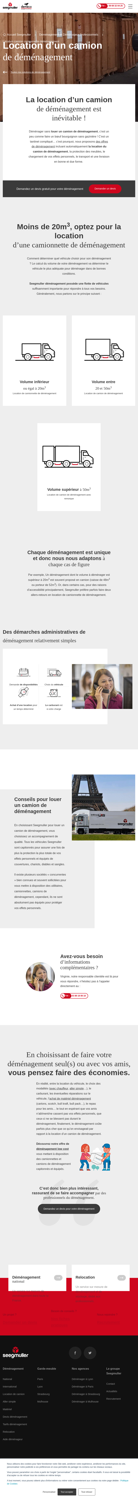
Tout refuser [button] (86, 1492)
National (7, 1388)
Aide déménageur (13, 1449)
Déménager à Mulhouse (85, 1411)
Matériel (7, 1419)
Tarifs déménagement (15, 1434)
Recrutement (113, 1408)
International (10, 1396)
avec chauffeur (59, 1088)
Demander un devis (105, 188)
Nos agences (80, 1378)
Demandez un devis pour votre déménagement (69, 1208)
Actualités (111, 1401)
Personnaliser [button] (49, 1492)
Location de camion (14, 1404)
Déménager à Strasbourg (86, 1404)
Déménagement (13, 1378)
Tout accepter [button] (67, 1492)
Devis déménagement (15, 1426)
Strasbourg (43, 1404)
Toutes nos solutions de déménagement (30, 72)
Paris (40, 1388)
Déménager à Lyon (82, 1388)
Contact (110, 1393)
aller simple (77, 1088)
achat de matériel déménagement (70, 1098)
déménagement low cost (52, 1148)
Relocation (9, 1441)
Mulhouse (42, 1411)
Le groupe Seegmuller (113, 1381)
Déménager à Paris (83, 1396)
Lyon (40, 1396)
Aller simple (9, 1411)
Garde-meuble (46, 1378)
